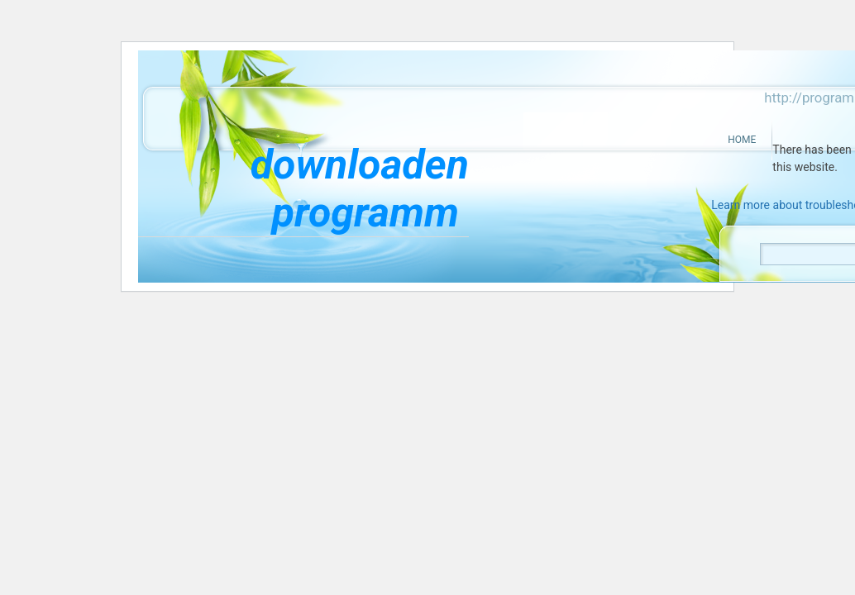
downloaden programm (360, 188)
